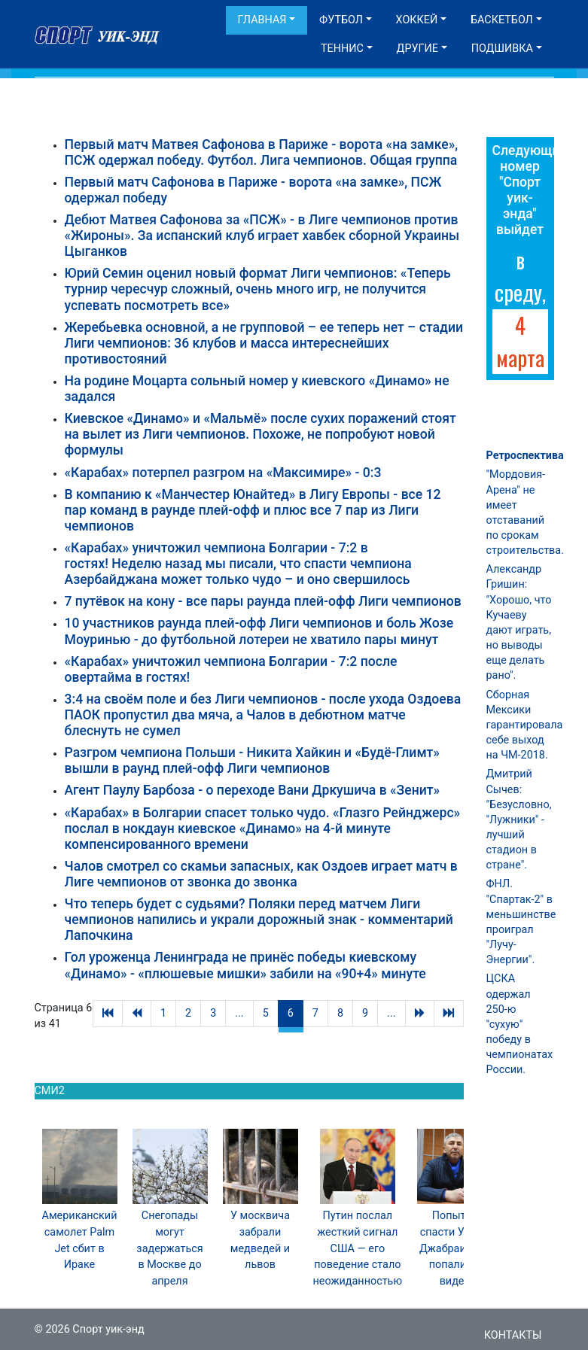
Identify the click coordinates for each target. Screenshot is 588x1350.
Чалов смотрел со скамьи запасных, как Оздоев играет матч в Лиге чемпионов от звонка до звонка (261, 874)
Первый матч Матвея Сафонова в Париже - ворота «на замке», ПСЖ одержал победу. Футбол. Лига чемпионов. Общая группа (262, 152)
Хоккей (417, 20)
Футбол (341, 20)
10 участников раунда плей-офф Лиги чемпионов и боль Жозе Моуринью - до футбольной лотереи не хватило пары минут (259, 631)
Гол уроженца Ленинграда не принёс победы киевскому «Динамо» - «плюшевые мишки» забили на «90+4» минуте (245, 965)
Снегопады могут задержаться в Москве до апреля (169, 1248)
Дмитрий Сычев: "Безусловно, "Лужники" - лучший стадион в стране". (519, 819)
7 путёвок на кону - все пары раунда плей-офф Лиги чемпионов (263, 601)
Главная (262, 20)
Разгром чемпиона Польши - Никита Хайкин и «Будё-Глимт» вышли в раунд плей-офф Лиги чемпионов (252, 760)
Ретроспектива (525, 455)
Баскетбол (502, 20)
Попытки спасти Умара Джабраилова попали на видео (454, 1248)
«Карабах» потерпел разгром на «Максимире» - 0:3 (223, 472)
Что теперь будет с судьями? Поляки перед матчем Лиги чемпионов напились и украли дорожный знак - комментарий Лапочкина (259, 919)
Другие (417, 48)
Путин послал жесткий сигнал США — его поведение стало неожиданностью (358, 1248)
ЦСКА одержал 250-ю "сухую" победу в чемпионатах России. (519, 1024)
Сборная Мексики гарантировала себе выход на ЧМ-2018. (524, 725)
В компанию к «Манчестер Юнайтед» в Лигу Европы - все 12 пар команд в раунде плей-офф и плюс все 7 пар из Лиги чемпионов (253, 510)
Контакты (513, 1335)
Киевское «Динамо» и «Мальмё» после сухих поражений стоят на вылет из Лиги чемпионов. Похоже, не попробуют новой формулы (260, 434)
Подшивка (502, 48)
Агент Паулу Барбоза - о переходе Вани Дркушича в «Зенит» (252, 790)
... (239, 1013)
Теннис (342, 48)
